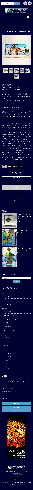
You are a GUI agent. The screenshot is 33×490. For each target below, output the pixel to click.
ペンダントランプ (10, 315)
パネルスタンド (9, 368)
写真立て (7, 345)
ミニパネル (8, 304)
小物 (4, 335)
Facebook (16, 411)
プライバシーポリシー (9, 389)
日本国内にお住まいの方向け (17, 193)
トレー (7, 341)
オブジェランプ (9, 330)
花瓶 (6, 360)
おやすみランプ (9, 326)
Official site (16, 403)
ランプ (5, 308)
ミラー (7, 349)
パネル (5, 293)
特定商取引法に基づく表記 (10, 391)
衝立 (6, 300)
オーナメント (9, 357)
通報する (16, 197)
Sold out (16, 187)
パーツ (5, 365)
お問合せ (5, 386)
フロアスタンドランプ (11, 319)
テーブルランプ (9, 311)
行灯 (6, 323)
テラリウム (8, 353)
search (17, 3)
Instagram (16, 407)
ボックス (7, 338)
